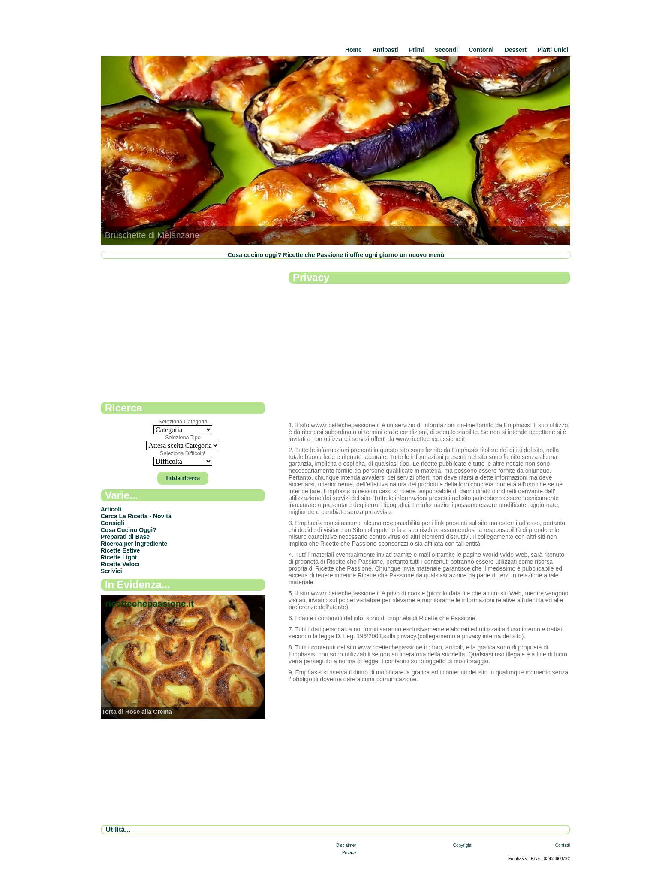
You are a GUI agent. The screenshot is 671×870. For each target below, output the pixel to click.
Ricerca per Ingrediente (134, 543)
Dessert (516, 49)
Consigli (112, 523)
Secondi (446, 49)
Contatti (562, 845)
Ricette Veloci (120, 564)
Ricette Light (119, 557)
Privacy (349, 852)
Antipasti (385, 49)
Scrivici (111, 571)
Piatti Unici (552, 49)
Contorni (481, 49)
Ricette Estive (120, 550)
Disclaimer (346, 845)
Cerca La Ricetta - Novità (136, 516)
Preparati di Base (125, 536)
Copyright (462, 845)
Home (353, 49)
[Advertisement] (429, 353)
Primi (416, 49)
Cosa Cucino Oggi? (128, 529)
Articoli (111, 509)
